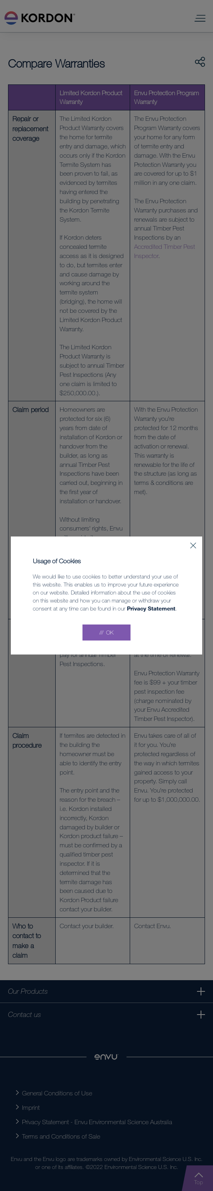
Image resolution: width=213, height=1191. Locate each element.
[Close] (193, 545)
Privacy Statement (151, 608)
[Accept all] (106, 633)
